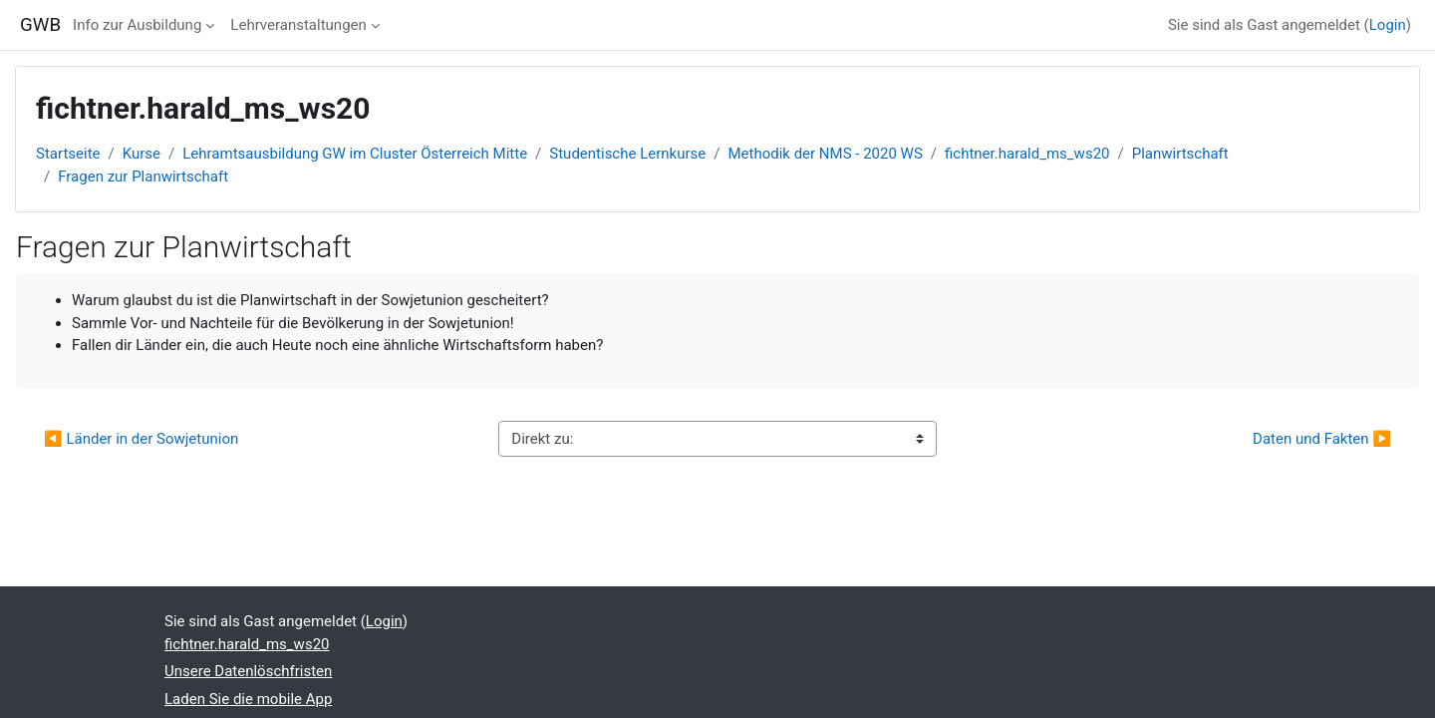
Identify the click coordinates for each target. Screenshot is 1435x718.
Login (1387, 25)
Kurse (141, 154)
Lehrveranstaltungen (298, 25)
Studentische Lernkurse (627, 154)
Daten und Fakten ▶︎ (1322, 439)
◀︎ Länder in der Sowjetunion (141, 439)
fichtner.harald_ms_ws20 (1027, 154)
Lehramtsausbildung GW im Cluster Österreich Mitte (354, 154)
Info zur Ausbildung (137, 25)
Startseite (68, 154)
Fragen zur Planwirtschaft (143, 176)
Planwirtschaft (1180, 154)
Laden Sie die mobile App (248, 699)
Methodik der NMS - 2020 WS (824, 154)
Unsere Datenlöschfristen (248, 671)
